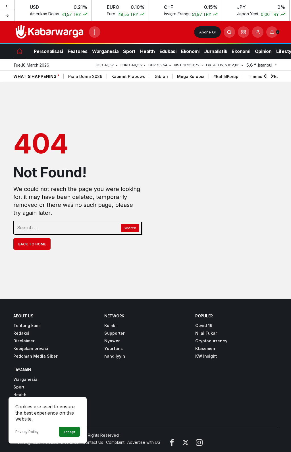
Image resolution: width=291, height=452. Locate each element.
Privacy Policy (27, 432)
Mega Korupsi (190, 76)
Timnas (255, 76)
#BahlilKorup (225, 76)
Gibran (161, 76)
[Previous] (7, 5)
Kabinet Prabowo (128, 76)
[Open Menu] (94, 32)
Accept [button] (69, 432)
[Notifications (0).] (272, 32)
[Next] (7, 15)
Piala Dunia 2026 (85, 76)
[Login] (257, 32)
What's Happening (35, 76)
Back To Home (32, 244)
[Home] (19, 51)
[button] (243, 32)
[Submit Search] (229, 32)
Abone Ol (207, 32)
